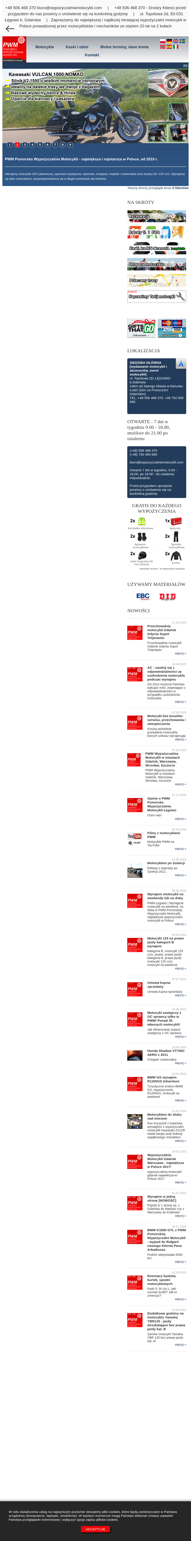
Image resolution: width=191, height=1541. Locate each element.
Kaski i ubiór (77, 47)
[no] (163, 47)
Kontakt (92, 55)
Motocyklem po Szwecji (166, 863)
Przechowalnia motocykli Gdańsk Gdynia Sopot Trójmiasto (161, 632)
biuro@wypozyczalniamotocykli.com (69, 7)
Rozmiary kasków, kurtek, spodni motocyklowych (161, 1280)
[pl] (163, 41)
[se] (182, 41)
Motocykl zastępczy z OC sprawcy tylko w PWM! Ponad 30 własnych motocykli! (164, 1018)
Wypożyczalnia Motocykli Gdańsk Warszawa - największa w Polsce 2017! (165, 1161)
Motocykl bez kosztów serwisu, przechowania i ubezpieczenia (166, 720)
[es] (170, 47)
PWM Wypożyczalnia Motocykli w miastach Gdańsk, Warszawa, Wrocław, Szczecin (162, 759)
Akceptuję (96, 1529)
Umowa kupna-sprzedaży (159, 984)
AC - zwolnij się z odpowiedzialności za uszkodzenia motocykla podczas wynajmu (166, 673)
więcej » (180, 653)
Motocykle (44, 47)
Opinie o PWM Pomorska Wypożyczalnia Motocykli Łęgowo (161, 804)
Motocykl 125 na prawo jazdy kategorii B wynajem (165, 942)
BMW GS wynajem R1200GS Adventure (163, 1079)
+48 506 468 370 (20, 7)
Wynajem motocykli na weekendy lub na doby (165, 896)
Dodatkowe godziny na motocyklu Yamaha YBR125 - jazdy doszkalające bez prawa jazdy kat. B (166, 1321)
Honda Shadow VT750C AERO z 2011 (166, 1052)
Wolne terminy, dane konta (124, 47)
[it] (175, 47)
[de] (170, 41)
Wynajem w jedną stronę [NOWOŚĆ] (161, 1198)
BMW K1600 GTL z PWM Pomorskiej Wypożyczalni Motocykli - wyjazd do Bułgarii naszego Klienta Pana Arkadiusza (166, 1239)
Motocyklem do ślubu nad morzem (164, 1116)
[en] (176, 41)
